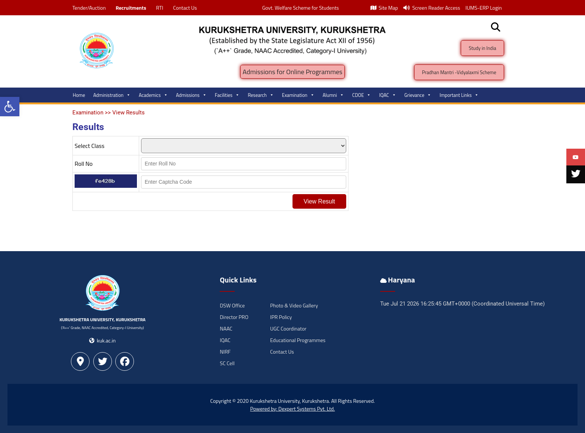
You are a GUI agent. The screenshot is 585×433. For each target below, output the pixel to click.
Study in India (482, 48)
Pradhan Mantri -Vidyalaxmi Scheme (459, 72)
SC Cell (227, 363)
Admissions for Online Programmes (292, 72)
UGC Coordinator (288, 328)
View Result (319, 201)
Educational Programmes (297, 340)
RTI (159, 8)
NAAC (226, 328)
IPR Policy (281, 317)
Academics (153, 95)
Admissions (191, 95)
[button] (9, 106)
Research (261, 95)
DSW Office (232, 305)
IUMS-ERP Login (483, 8)
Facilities (227, 95)
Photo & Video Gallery (294, 305)
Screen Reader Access (431, 8)
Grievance (418, 95)
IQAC (387, 95)
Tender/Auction (89, 8)
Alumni (333, 95)
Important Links (459, 95)
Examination (298, 95)
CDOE (361, 95)
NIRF (225, 351)
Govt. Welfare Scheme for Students (300, 8)
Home (79, 95)
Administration (112, 95)
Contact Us (185, 8)
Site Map (384, 8)
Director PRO (234, 317)
